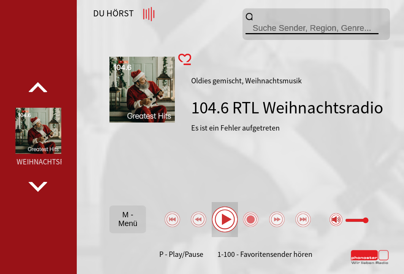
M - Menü (127, 219)
